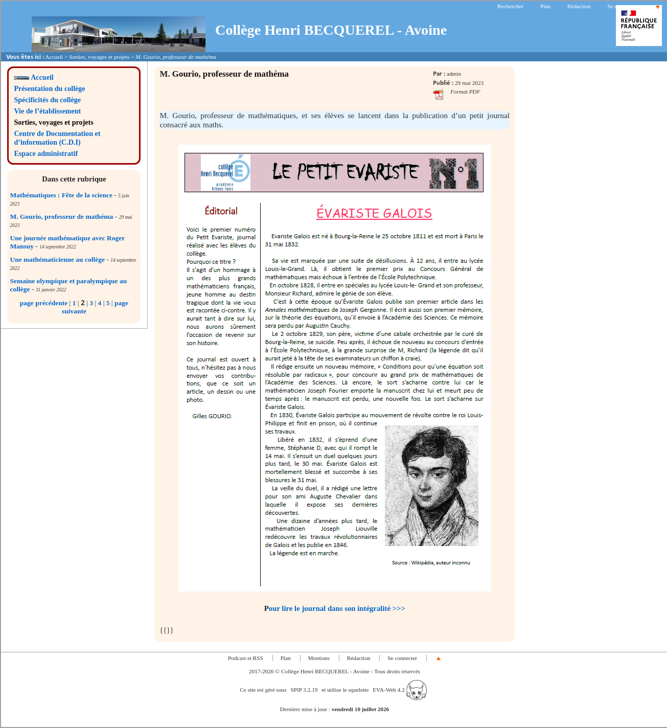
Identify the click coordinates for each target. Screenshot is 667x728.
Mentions (319, 658)
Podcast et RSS (245, 658)
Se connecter (622, 6)
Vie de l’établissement (47, 111)
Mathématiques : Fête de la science (61, 195)
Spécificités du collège (47, 100)
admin (454, 74)
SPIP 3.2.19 (303, 690)
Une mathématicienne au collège (57, 259)
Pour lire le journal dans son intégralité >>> (334, 608)
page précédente (43, 303)
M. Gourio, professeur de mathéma (61, 216)
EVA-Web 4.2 (399, 690)
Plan (545, 6)
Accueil (54, 57)
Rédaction (579, 6)
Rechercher (510, 6)
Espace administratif (46, 153)
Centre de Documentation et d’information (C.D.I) (57, 137)
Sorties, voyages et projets (99, 57)
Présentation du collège (49, 88)
